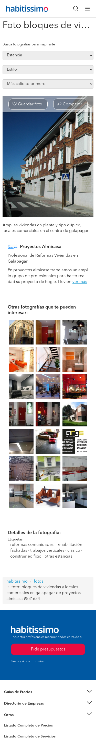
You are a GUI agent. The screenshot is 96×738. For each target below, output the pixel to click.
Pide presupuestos (48, 649)
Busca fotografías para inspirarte (29, 44)
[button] (48, 692)
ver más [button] (79, 282)
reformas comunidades (32, 545)
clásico (73, 551)
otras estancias (58, 557)
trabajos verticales (47, 551)
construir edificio (25, 557)
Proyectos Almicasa (40, 246)
